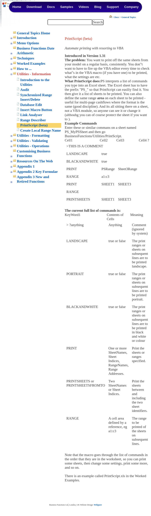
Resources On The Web (35, 161)
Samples (66, 7)
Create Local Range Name (40, 130)
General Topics (128, 17)
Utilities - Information (34, 74)
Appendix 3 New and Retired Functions (33, 179)
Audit (24, 90)
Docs (51, 7)
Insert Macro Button (36, 110)
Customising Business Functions (33, 153)
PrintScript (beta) (34, 125)
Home (16, 7)
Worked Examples (31, 64)
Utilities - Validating (32, 141)
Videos (84, 7)
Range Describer (33, 120)
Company (131, 7)
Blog (97, 7)
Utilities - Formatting (33, 135)
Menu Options (28, 43)
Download (34, 7)
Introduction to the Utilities (35, 82)
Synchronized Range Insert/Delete (36, 97)
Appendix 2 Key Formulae (37, 172)
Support (113, 7)
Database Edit (31, 105)
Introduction (27, 38)
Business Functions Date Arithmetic (35, 50)
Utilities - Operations (33, 146)
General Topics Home (33, 33)
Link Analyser (31, 115)
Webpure (98, 505)
